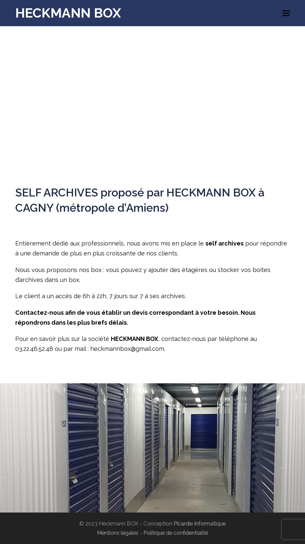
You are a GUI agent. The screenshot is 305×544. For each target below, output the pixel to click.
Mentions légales (117, 532)
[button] (286, 13)
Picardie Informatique (200, 523)
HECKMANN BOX (68, 13)
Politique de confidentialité (175, 532)
